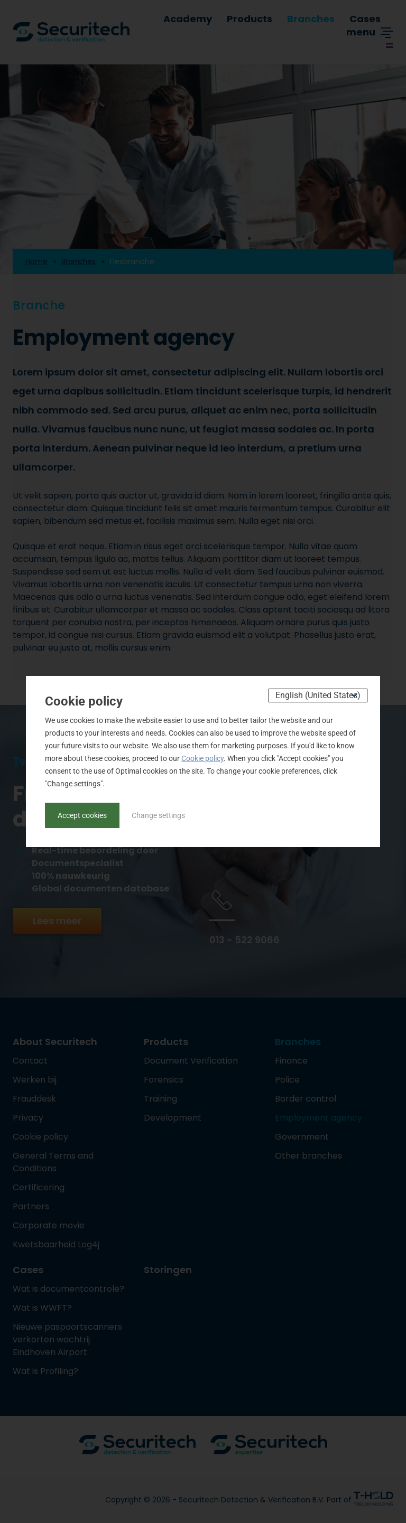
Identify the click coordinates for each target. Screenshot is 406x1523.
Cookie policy (202, 758)
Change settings (158, 815)
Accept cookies (82, 815)
